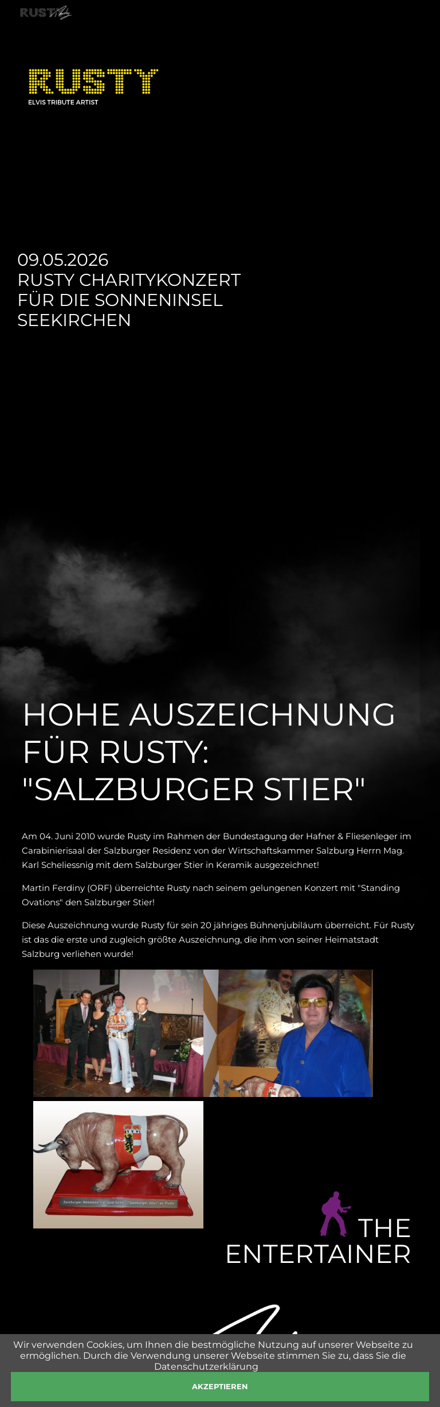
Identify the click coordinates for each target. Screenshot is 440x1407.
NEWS (193, 35)
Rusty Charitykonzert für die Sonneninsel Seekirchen (129, 300)
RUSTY (95, 35)
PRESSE (331, 35)
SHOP (283, 35)
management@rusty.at (356, 1341)
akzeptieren (220, 1386)
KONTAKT (387, 35)
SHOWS (144, 35)
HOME (50, 35)
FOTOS (239, 35)
